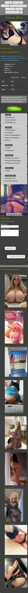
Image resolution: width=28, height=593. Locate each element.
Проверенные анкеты (18, 5)
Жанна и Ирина (9, 487)
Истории (19, 9)
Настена (7, 309)
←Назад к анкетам (16, 256)
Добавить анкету (12, 12)
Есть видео (10, 9)
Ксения (7, 379)
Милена (7, 557)
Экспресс (5, 5)
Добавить (10, 248)
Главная (8, 2)
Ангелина (8, 346)
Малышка (8, 273)
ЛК (21, 12)
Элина (7, 415)
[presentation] (12, 242)
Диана (7, 451)
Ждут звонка (17, 2)
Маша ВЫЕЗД (9, 524)
